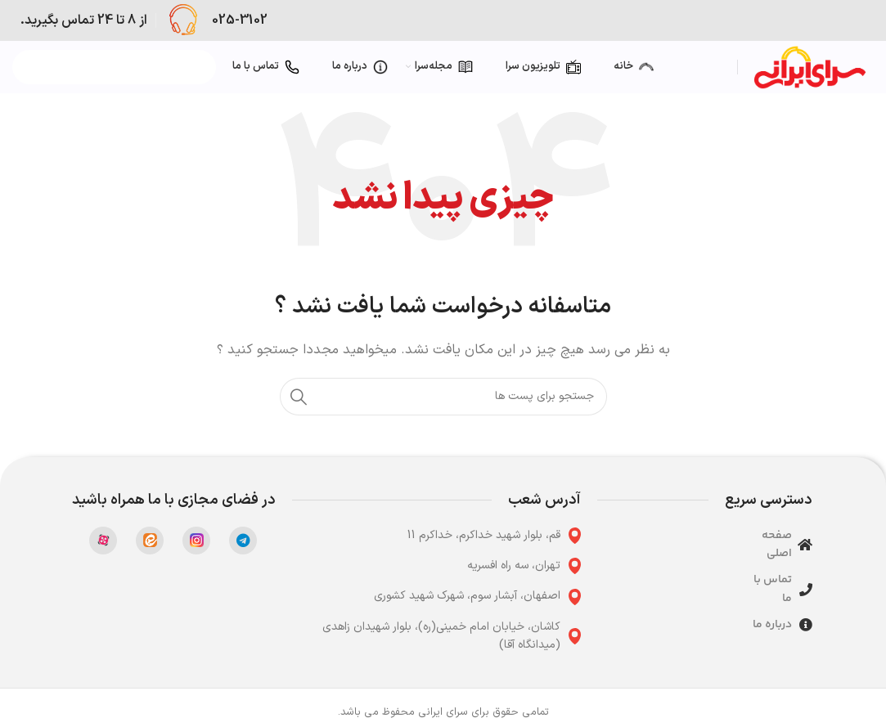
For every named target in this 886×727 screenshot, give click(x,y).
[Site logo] (810, 66)
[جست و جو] (443, 396)
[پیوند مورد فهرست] (437, 536)
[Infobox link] (216, 20)
